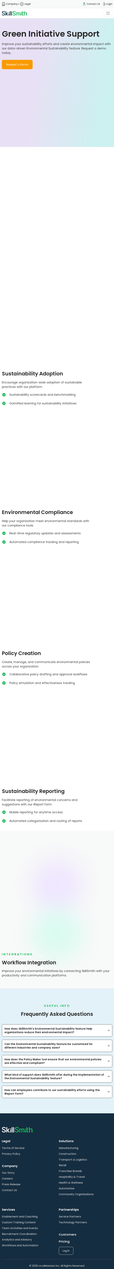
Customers (67, 1234)
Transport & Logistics (73, 1160)
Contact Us (9, 1190)
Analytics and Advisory (17, 1240)
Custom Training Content (19, 1222)
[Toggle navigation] (108, 13)
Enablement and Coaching (20, 1217)
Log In (66, 1250)
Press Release (11, 1184)
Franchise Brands (70, 1171)
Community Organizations (76, 1194)
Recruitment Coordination (19, 1234)
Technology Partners (73, 1222)
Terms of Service (13, 1148)
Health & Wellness (71, 1183)
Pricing (64, 1241)
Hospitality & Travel (72, 1177)
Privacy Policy (11, 1154)
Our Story (8, 1173)
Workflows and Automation (20, 1245)
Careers (7, 1179)
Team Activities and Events (20, 1228)
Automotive (66, 1188)
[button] (10, 4)
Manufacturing (68, 1148)
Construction (67, 1154)
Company (10, 4)
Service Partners (70, 1217)
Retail (62, 1165)
